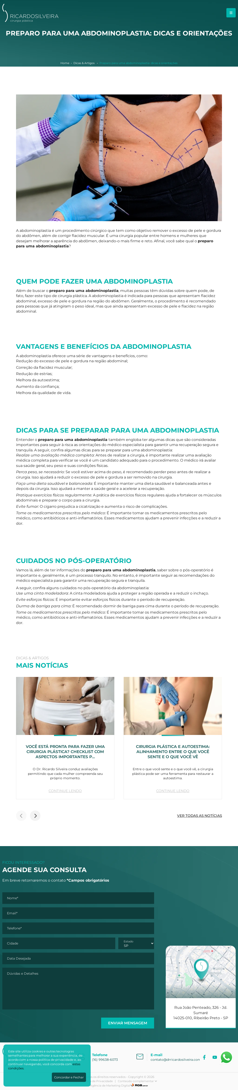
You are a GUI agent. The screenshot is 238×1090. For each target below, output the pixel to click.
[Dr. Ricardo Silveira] (30, 21)
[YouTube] (215, 1057)
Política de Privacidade (97, 1081)
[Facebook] (205, 1057)
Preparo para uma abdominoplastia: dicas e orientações (138, 63)
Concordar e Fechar (69, 1077)
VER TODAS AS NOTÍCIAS (199, 815)
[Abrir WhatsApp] (226, 1057)
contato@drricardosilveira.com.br (178, 1060)
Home (64, 63)
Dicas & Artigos (84, 63)
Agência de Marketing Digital (110, 1085)
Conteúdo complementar (137, 1081)
